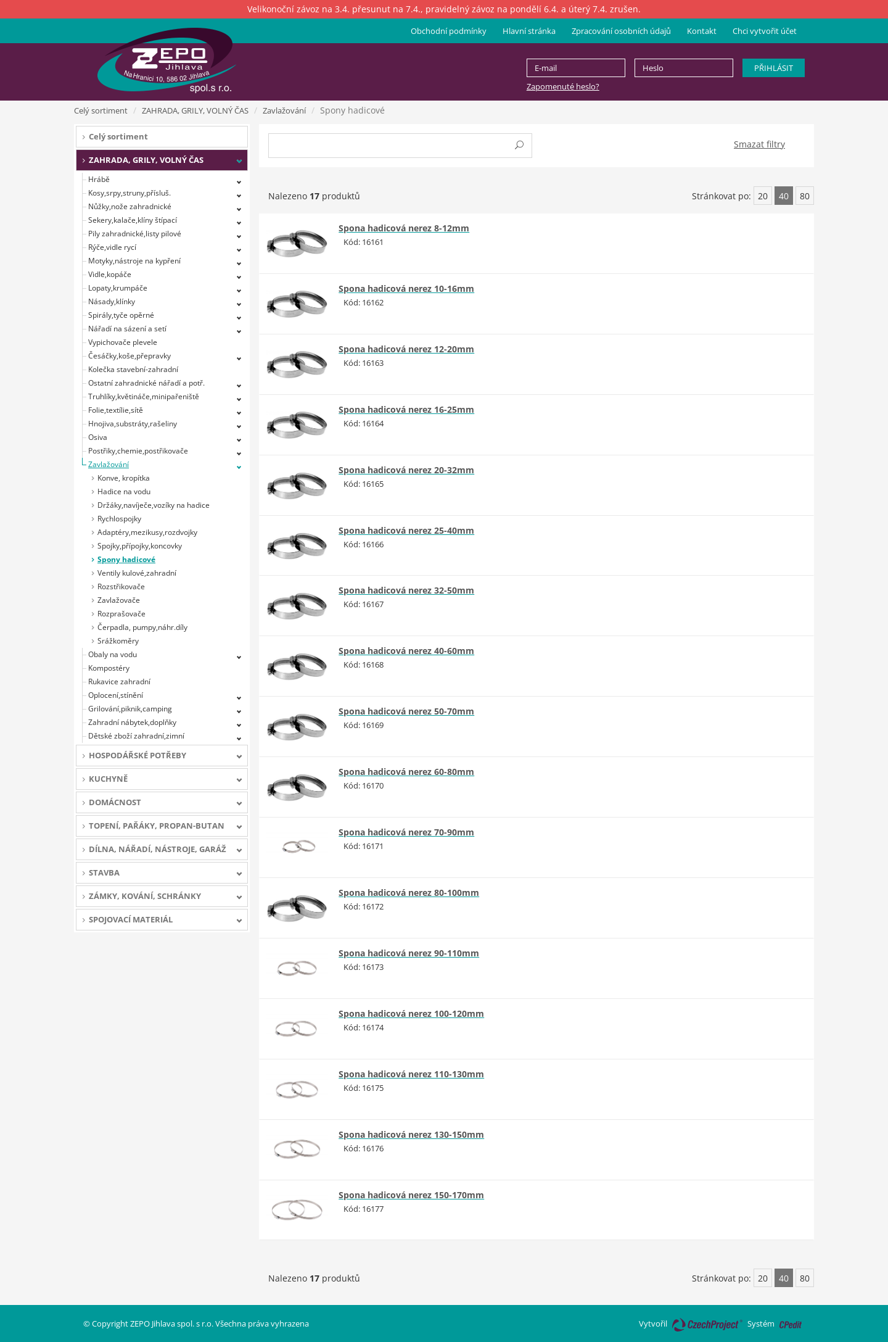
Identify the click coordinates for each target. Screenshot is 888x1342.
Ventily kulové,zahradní (136, 573)
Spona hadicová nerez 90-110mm (409, 953)
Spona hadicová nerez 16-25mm (406, 409)
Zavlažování (284, 110)
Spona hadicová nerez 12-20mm (406, 349)
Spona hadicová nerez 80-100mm (409, 892)
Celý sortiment (101, 110)
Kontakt (702, 30)
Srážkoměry (118, 641)
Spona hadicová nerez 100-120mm (411, 1013)
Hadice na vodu (123, 491)
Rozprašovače (121, 613)
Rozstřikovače (121, 586)
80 (805, 196)
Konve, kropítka (123, 478)
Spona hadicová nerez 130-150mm (411, 1134)
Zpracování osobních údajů (621, 30)
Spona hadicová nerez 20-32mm (406, 470)
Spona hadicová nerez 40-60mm (406, 651)
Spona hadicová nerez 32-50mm (406, 590)
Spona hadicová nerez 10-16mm (406, 288)
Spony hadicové (126, 559)
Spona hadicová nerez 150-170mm (411, 1195)
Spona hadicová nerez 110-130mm (411, 1074)
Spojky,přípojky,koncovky (139, 546)
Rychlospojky (119, 518)
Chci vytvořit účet (765, 30)
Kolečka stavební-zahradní (133, 369)
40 (784, 196)
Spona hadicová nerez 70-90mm (406, 832)
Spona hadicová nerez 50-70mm (406, 711)
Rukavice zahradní (119, 681)
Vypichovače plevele (122, 342)
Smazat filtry (759, 144)
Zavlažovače (118, 600)
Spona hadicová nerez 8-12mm (404, 228)
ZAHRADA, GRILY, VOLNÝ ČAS (195, 110)
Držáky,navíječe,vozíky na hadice (153, 505)
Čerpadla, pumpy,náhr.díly (142, 627)
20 (763, 196)
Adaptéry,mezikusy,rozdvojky (147, 532)
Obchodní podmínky (449, 30)
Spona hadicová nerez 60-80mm (406, 771)
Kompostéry (109, 668)
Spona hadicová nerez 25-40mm (406, 530)
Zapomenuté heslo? (563, 86)
